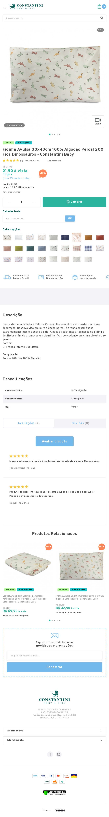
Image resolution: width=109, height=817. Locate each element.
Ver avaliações (32, 161)
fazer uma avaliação (55, 441)
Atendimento (54, 740)
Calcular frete (12, 211)
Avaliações (29, 423)
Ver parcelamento (11, 192)
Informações (54, 730)
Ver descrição (54, 161)
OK (70, 218)
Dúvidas (80, 423)
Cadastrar (55, 667)
